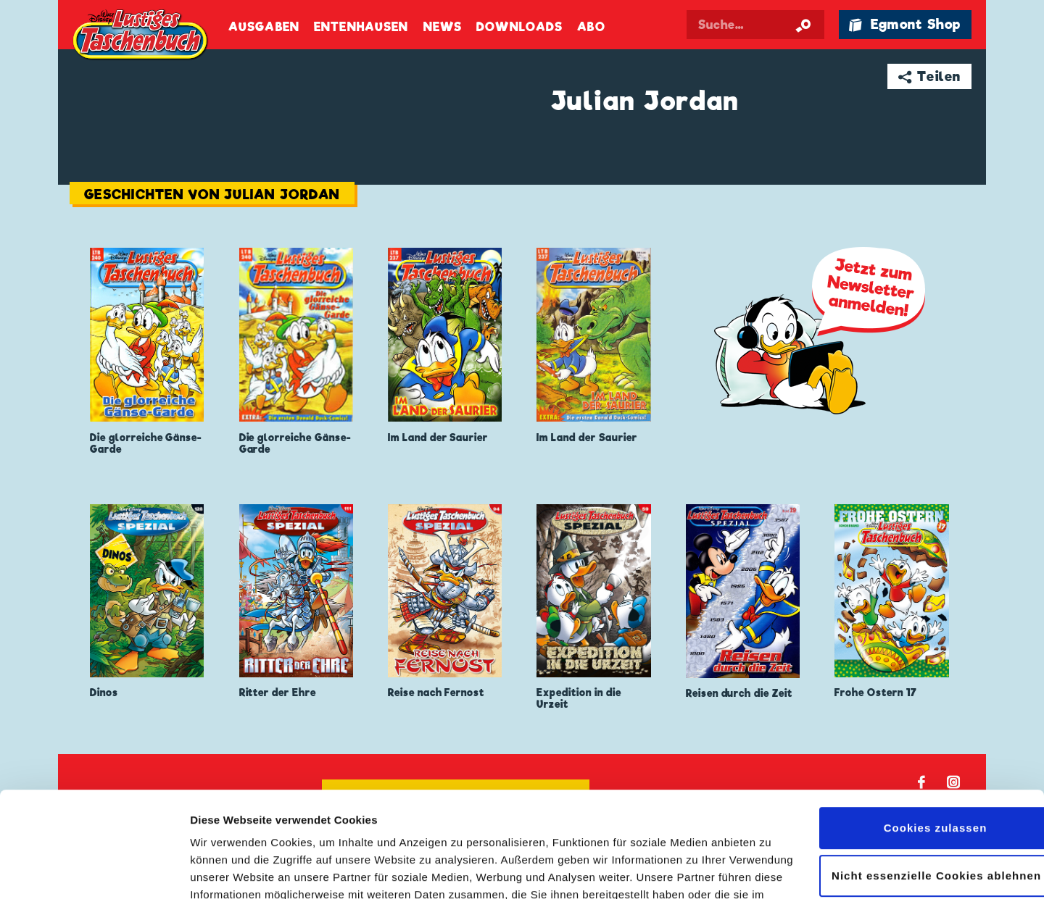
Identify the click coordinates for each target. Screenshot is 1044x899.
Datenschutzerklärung (331, 830)
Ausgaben (263, 27)
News (442, 27)
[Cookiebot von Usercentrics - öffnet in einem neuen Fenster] (93, 871)
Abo (591, 27)
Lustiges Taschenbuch (141, 36)
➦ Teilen (929, 76)
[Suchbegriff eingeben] (755, 24)
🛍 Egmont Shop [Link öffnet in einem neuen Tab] (905, 24)
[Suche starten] (803, 24)
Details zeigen (226, 870)
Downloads (519, 27)
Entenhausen (361, 27)
